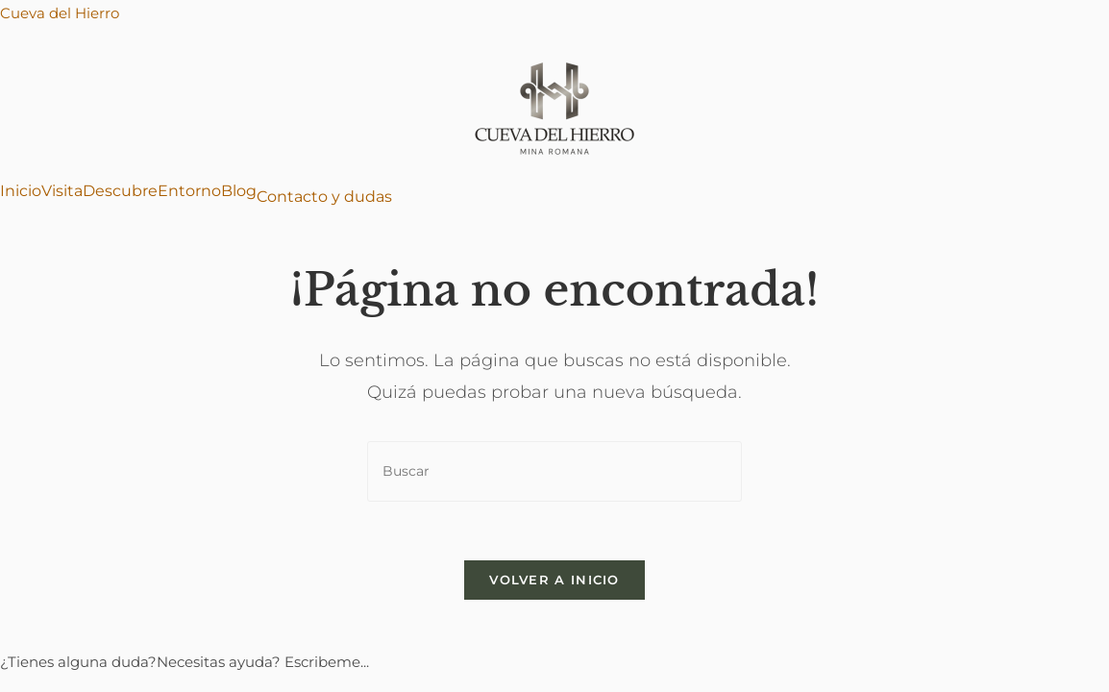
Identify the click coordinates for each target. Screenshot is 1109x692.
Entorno (189, 191)
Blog (239, 191)
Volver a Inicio (554, 579)
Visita (62, 191)
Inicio (20, 191)
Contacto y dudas (324, 197)
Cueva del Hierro (59, 13)
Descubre (120, 191)
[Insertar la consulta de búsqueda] (554, 471)
